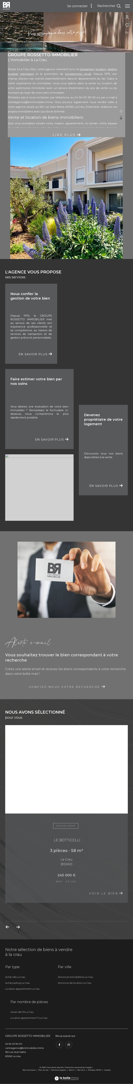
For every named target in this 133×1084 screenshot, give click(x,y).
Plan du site (43, 1070)
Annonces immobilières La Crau (75, 977)
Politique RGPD (94, 1070)
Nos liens (81, 1070)
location (100, 69)
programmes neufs (78, 74)
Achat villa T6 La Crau (22, 1012)
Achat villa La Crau (15, 977)
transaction (87, 69)
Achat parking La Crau (17, 982)
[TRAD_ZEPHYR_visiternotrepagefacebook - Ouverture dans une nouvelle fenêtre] (58, 1044)
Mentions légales (58, 1070)
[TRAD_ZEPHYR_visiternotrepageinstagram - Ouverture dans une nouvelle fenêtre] (68, 1044)
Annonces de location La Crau (74, 982)
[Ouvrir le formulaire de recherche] (109, 6)
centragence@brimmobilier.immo (30, 102)
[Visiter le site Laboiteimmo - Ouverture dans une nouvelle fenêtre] (66, 1076)
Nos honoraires (29, 1070)
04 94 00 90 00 (13, 1043)
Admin (72, 1070)
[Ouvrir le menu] (127, 6)
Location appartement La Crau (22, 988)
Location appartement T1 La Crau (28, 1017)
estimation (27, 74)
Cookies (107, 1070)
